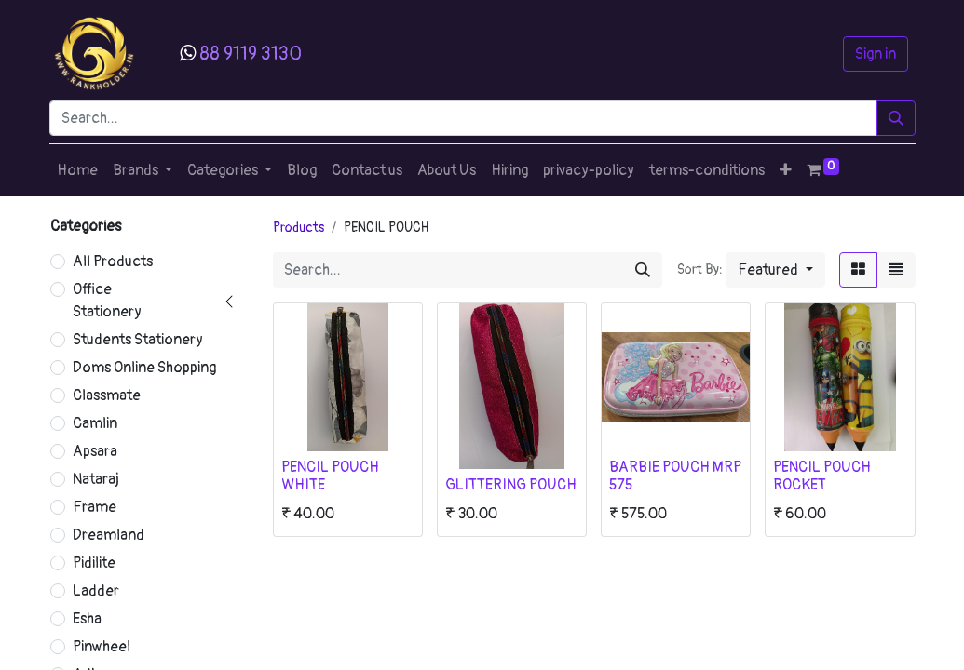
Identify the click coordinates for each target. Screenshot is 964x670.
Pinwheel (101, 646)
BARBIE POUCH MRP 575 (675, 476)
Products (298, 227)
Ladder (96, 591)
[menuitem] (77, 170)
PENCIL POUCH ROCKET (822, 476)
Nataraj (96, 479)
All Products (113, 261)
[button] (785, 170)
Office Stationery (107, 300)
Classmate (107, 395)
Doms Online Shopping (144, 367)
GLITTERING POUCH (511, 485)
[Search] (896, 118)
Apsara (95, 451)
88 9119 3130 (250, 53)
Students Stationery (138, 339)
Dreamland (108, 535)
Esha (87, 619)
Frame (94, 507)
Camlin (95, 423)
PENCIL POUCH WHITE (330, 476)
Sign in (875, 54)
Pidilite (94, 563)
